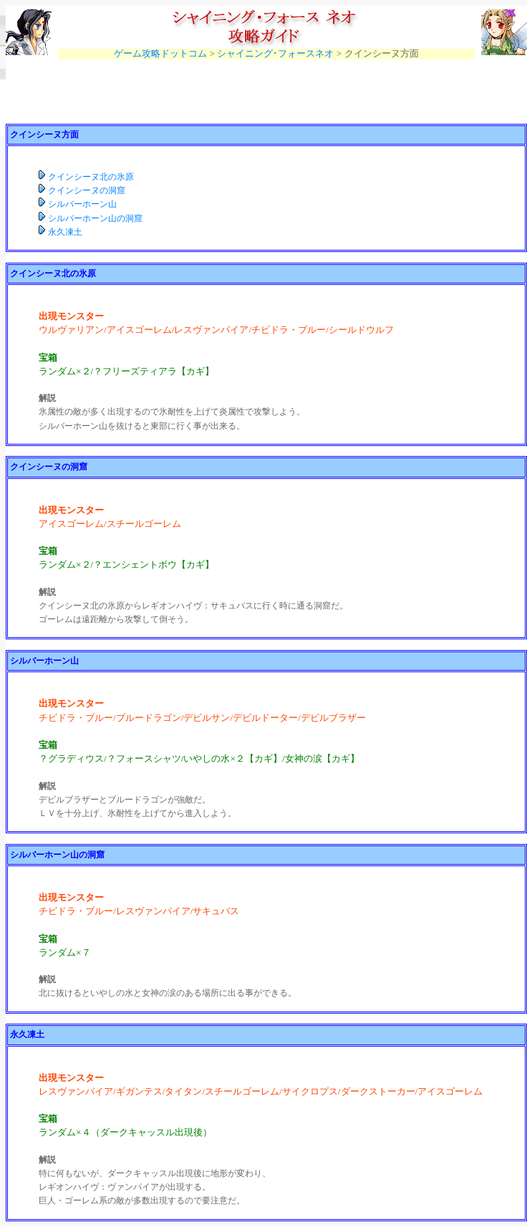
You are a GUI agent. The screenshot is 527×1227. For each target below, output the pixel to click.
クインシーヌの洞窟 (86, 190)
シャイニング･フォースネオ (275, 53)
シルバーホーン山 (82, 204)
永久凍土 (65, 232)
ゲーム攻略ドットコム (160, 53)
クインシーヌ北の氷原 (91, 177)
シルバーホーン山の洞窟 (95, 218)
